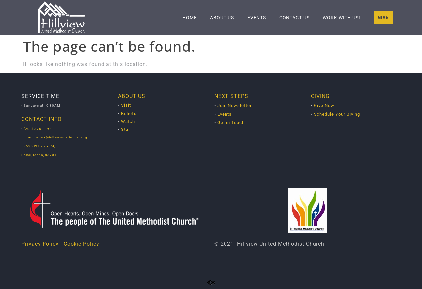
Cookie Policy (81, 244)
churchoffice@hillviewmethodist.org (55, 137)
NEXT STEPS (231, 96)
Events (256, 17)
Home (189, 17)
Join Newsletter (234, 105)
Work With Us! (341, 17)
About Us (222, 17)
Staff (126, 129)
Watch (128, 121)
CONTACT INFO (41, 119)
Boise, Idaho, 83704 (39, 155)
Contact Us (294, 17)
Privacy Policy (40, 244)
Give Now (324, 105)
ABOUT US (131, 96)
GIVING (320, 96)
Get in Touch (231, 122)
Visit (126, 105)
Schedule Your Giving (337, 114)
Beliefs (128, 113)
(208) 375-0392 (38, 128)
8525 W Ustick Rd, (39, 146)
